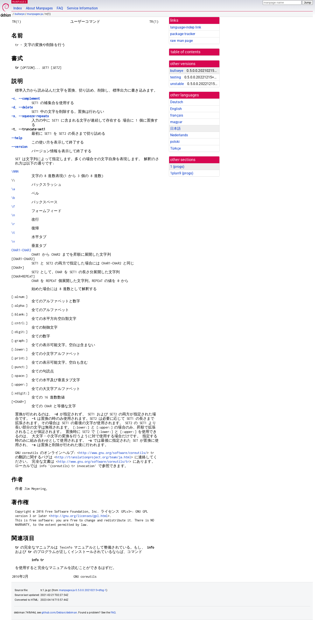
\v (13, 241)
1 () (177, 167)
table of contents (186, 52)
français (176, 115)
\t (13, 232)
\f (13, 206)
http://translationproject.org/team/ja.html (93, 457)
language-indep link (185, 27)
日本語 (175, 128)
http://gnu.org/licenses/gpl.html (79, 516)
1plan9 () (181, 173)
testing (175, 77)
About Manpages (39, 8)
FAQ (60, 8)
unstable (177, 84)
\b (13, 198)
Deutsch (176, 102)
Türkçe (175, 148)
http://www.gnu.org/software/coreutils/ (113, 453)
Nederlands (179, 135)
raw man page (181, 41)
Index (17, 8)
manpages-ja (35, 14)
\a (13, 189)
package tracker (182, 34)
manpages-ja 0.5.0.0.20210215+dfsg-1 (82, 590)
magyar (176, 122)
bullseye (19, 14)
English (176, 109)
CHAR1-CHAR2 (21, 250)
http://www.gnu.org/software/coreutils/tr (93, 461)
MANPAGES (19, 1)
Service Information (82, 8)
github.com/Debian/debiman (59, 612)
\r (13, 224)
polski (175, 142)
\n (13, 215)
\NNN (15, 171)
